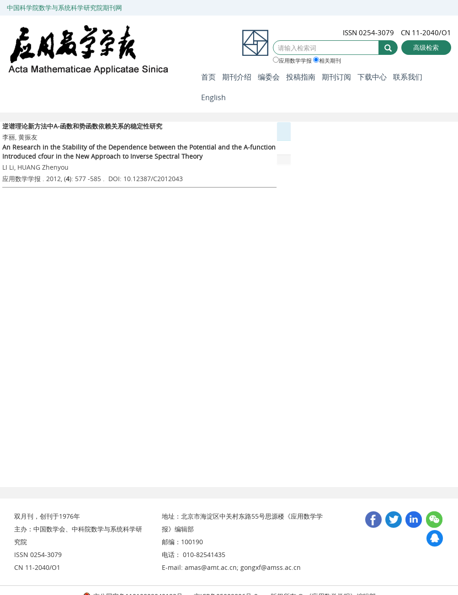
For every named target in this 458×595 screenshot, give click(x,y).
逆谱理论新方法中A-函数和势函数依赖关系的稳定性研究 (82, 126)
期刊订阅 (336, 77)
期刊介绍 (236, 77)
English (213, 97)
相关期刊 (327, 60)
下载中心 (372, 77)
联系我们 (407, 77)
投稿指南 (300, 77)
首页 (208, 77)
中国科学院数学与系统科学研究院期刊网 (64, 7)
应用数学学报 (292, 60)
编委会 (269, 77)
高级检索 (426, 47)
